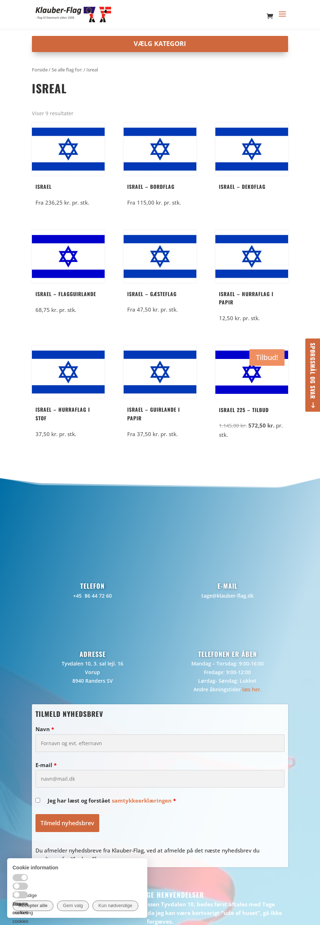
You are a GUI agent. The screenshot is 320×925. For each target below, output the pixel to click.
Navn (44, 729)
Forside (40, 69)
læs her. (252, 689)
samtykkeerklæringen (142, 800)
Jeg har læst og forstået (112, 800)
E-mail (46, 765)
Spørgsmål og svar (313, 371)
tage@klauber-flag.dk (227, 595)
